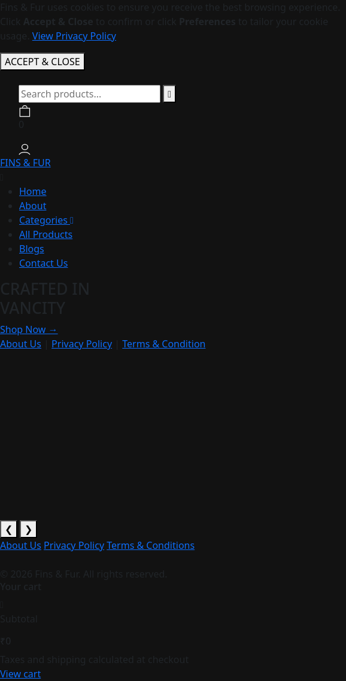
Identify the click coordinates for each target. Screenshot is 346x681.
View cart (20, 673)
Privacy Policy (81, 343)
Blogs (31, 248)
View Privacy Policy (74, 35)
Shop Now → (29, 329)
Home (33, 191)
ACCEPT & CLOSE (42, 61)
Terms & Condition (163, 343)
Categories (46, 220)
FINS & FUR (25, 162)
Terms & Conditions (151, 545)
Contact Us (43, 263)
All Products (45, 234)
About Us (20, 343)
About (32, 205)
